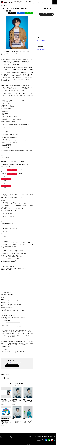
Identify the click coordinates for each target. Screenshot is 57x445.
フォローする (12, 366)
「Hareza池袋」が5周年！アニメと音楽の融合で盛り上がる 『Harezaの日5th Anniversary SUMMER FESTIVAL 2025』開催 (6, 422)
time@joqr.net (7, 320)
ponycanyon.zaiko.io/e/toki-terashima (8, 158)
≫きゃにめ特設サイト (6, 178)
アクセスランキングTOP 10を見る (46, 14)
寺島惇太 (12, 362)
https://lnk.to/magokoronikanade (7, 294)
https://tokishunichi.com (20, 351)
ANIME (5, 5)
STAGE (8, 420)
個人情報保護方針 (38, 436)
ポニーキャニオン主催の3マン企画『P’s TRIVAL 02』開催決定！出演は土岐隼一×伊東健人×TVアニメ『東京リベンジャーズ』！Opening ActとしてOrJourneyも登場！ (6, 402)
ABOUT (25, 436)
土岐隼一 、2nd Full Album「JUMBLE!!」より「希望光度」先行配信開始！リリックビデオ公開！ (28, 402)
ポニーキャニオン (41, 49)
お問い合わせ (52, 436)
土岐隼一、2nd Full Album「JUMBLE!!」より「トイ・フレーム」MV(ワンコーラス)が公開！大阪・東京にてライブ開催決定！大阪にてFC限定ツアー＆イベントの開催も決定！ (16, 402)
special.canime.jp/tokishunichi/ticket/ (8, 247)
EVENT (2, 418)
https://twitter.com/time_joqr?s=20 (13, 322)
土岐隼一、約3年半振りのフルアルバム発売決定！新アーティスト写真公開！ (17, 421)
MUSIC (15, 399)
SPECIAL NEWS (3, 420)
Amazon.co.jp (3, 203)
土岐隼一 (7, 362)
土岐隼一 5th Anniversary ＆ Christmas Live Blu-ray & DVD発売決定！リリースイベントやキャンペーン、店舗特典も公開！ (28, 421)
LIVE (4, 399)
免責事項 (45, 436)
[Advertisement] (45, 26)
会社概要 (30, 436)
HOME (2, 5)
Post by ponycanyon (41, 40)
